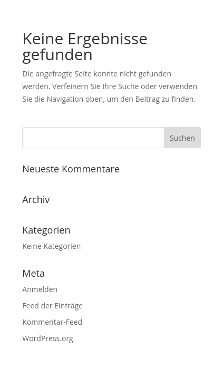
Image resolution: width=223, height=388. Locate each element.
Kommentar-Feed (52, 322)
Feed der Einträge (52, 305)
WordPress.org (47, 338)
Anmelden (39, 289)
